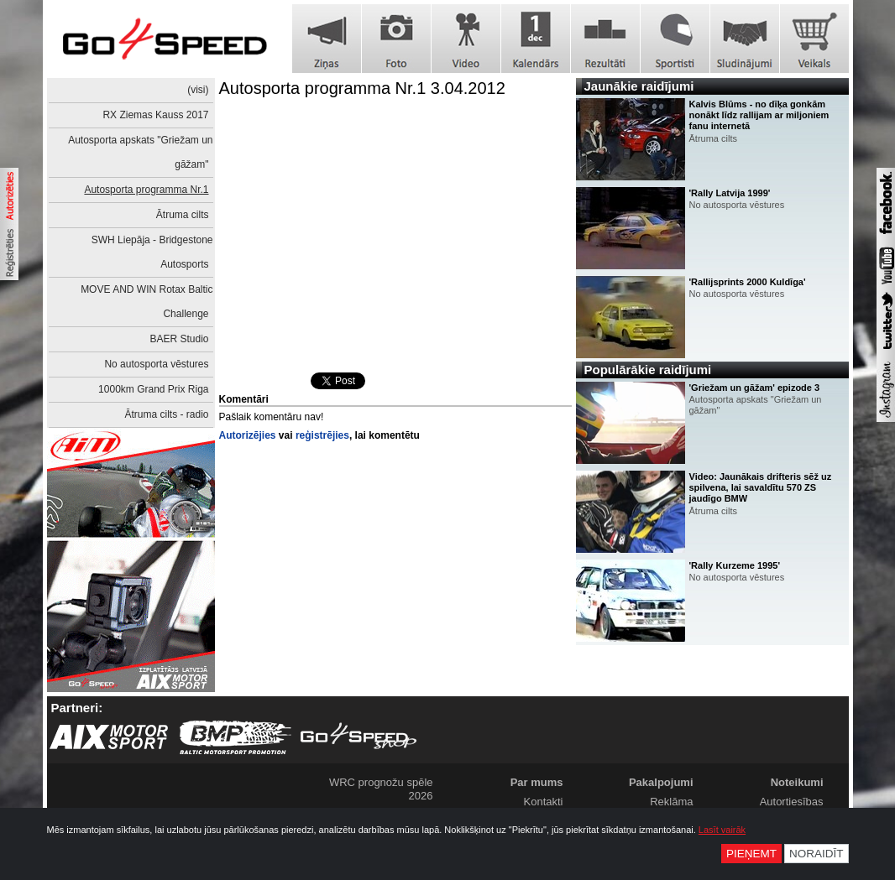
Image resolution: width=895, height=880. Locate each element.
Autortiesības (792, 801)
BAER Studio (178, 339)
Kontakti (543, 801)
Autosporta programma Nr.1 (146, 189)
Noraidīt (816, 853)
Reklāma (671, 801)
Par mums (536, 782)
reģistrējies (322, 435)
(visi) (197, 90)
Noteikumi (797, 782)
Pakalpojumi (661, 782)
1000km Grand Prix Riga (153, 389)
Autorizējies (247, 435)
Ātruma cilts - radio (166, 414)
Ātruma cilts (182, 215)
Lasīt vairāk (722, 830)
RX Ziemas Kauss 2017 (155, 115)
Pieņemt (751, 853)
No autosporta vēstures (156, 364)
